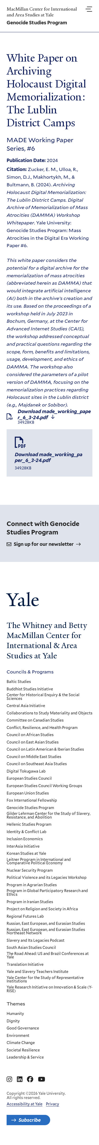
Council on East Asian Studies (33, 742)
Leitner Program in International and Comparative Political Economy (39, 861)
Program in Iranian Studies (30, 902)
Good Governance (23, 1028)
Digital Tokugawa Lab (26, 771)
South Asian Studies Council (31, 948)
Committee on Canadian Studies (35, 720)
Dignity (13, 1021)
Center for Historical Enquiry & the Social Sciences (43, 696)
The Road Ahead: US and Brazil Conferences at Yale (48, 955)
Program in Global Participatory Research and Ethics (47, 892)
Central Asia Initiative (26, 706)
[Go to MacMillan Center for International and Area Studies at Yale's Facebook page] (30, 1079)
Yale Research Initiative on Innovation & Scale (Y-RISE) (49, 989)
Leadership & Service (25, 1057)
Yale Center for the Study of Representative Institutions (45, 979)
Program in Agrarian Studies (32, 885)
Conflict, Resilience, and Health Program (42, 728)
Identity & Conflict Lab (26, 832)
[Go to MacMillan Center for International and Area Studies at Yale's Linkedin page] (19, 1079)
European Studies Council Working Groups (44, 786)
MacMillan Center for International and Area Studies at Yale (42, 12)
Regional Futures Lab (25, 916)
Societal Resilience (23, 1050)
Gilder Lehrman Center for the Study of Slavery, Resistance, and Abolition (49, 815)
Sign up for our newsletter (44, 544)
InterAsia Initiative (23, 846)
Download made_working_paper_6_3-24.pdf (54, 416)
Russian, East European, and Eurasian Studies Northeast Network (46, 931)
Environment (18, 1035)
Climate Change (21, 1043)
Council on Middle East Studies (34, 757)
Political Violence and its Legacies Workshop (47, 878)
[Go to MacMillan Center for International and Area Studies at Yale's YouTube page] (41, 1079)
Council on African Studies (30, 735)
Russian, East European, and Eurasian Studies (46, 924)
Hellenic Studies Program (29, 825)
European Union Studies (28, 793)
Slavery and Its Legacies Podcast (35, 940)
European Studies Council (29, 779)
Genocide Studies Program (30, 808)
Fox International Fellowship (32, 800)
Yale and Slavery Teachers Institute (37, 972)
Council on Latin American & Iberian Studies (45, 749)
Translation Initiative (25, 965)
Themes (16, 1003)
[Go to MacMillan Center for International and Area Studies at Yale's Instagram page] (9, 1079)
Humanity (15, 1014)
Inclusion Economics (25, 839)
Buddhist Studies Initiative (30, 689)
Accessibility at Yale (25, 1104)
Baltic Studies (19, 682)
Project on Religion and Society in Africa (42, 909)
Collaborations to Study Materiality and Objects (49, 713)
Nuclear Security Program (30, 870)
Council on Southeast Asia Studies (37, 764)
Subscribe (29, 1120)
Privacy (52, 1104)
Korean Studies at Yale (26, 854)
